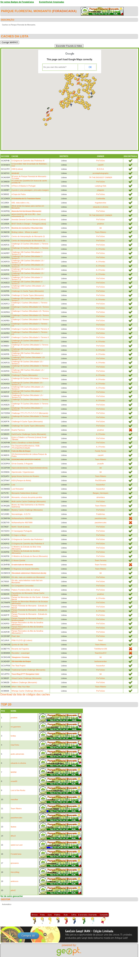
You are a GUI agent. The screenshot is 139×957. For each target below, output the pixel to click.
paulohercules (101, 518)
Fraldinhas (100, 514)
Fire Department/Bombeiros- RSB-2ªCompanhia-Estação (25, 447)
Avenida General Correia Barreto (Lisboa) (28, 220)
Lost (13, 485)
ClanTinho (15, 745)
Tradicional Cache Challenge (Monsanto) (28, 670)
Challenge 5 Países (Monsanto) (24, 375)
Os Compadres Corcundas (22, 586)
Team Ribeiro (100, 232)
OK (90, 67)
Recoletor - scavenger (20, 653)
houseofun (100, 485)
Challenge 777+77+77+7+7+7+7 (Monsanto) (29, 413)
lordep (13, 736)
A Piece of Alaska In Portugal (23, 186)
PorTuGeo (100, 161)
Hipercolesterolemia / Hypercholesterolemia (29, 468)
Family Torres (100, 451)
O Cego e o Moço (18, 535)
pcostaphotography (101, 173)
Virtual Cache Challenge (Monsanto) (26, 678)
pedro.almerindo (17, 754)
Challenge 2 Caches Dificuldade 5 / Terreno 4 (30, 329)
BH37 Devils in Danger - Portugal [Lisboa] (28, 224)
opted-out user (17, 845)
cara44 (100, 165)
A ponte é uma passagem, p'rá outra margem (30, 190)
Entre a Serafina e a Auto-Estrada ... (26, 443)
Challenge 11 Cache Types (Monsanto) (27, 291)
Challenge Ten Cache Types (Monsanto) (28, 426)
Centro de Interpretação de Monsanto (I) (28, 236)
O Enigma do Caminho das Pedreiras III (27, 161)
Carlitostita (100, 198)
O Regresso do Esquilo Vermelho (25, 569)
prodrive (100, 224)
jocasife (100, 464)
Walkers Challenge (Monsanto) (24, 682)
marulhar (14, 799)
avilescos (14, 881)
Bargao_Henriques (100, 493)
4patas (13, 827)
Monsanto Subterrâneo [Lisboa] (24, 493)
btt (101, 228)
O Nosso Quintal (18, 560)
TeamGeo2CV (100, 653)
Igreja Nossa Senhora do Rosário (25, 476)
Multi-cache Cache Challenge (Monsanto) (28, 501)
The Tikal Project (18, 666)
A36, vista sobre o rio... (21, 203)
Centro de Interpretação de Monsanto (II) (28, 241)
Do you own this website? (54, 67)
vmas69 (14, 781)
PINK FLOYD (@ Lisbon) (21, 640)
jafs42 (13, 890)
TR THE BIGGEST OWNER (100, 177)
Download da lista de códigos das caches (25, 694)
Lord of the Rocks (18, 790)
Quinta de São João (19, 645)
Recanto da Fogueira (20, 649)
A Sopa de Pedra (18, 194)
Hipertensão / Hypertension (22, 472)
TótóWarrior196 (100, 649)
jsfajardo (100, 190)
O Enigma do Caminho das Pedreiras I (27, 539)
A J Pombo (100, 249)
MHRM (13, 772)
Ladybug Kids (100, 186)
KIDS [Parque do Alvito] (21, 480)
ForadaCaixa (64, 11)
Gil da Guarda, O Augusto (22, 464)
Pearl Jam (15, 636)
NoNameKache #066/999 (21, 518)
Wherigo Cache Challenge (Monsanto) (27, 691)
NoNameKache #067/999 (21, 523)
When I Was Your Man (20, 687)
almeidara (101, 497)
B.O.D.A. (100, 169)
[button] (90, 89)
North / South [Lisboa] (20, 527)
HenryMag (15, 872)
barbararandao (101, 661)
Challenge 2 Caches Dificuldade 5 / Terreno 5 (30, 337)
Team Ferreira (100, 560)
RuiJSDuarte (100, 480)
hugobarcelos (100, 203)
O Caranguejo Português (21, 531)
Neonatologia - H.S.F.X (20, 514)
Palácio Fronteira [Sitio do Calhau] (25, 590)
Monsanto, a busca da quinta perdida (26, 497)
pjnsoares (15, 863)
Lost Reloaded (17, 489)
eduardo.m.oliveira (100, 207)
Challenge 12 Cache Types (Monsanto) (27, 295)
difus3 (13, 836)
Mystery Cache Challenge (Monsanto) (27, 510)
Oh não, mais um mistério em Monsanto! (28, 577)
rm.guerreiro (16, 727)
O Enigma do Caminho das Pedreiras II (27, 544)
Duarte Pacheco (18, 430)
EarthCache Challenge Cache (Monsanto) (28, 434)
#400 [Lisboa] (17, 169)
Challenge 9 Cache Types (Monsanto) (27, 422)
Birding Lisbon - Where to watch (24, 232)
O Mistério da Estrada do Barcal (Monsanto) (29, 556)
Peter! (100, 640)
